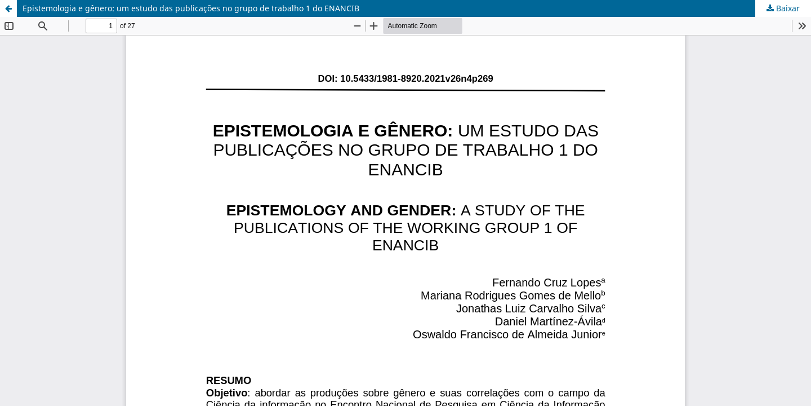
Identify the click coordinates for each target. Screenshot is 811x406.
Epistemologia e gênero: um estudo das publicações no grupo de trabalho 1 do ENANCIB (191, 8)
